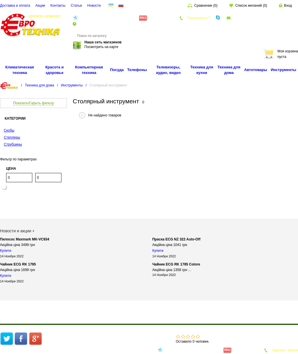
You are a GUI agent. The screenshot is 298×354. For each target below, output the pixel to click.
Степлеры (12, 137)
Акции (40, 5)
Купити (5, 251)
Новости (94, 5)
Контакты (57, 5)
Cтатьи (76, 5)
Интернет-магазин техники (69, 336)
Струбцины (13, 144)
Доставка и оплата (15, 5)
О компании (104, 336)
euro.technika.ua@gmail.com (255, 18)
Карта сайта (92, 341)
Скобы (9, 130)
